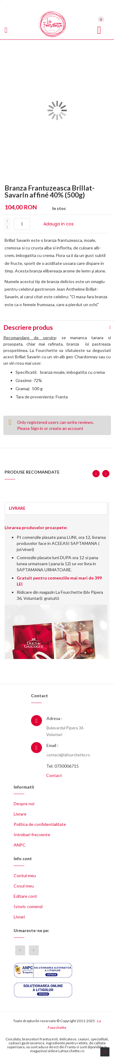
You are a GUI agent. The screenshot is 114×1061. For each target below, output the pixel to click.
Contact (54, 775)
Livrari (19, 916)
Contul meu (25, 875)
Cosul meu (24, 885)
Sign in (37, 428)
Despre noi (24, 803)
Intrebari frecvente (32, 834)
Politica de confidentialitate (40, 824)
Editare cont (25, 896)
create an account (66, 428)
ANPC (20, 844)
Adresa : (54, 718)
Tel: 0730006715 (62, 766)
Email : (52, 745)
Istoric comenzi (28, 906)
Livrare (20, 813)
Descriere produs (28, 327)
